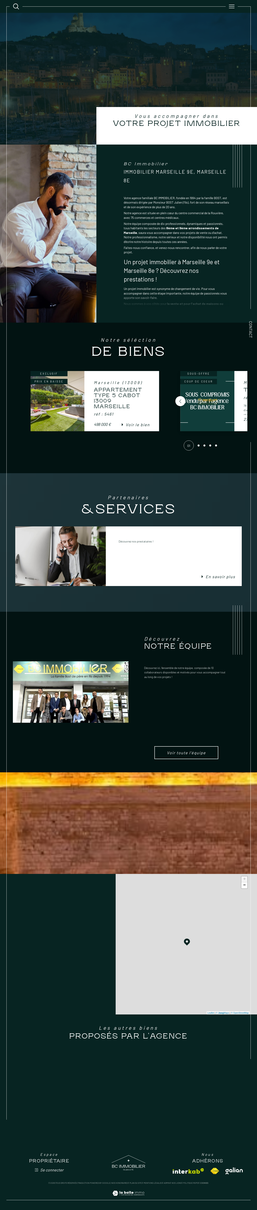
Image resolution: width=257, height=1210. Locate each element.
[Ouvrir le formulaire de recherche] (16, 6)
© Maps (222, 1013)
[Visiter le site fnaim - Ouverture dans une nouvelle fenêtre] (214, 1171)
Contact (250, 329)
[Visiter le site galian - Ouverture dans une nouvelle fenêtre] (234, 1170)
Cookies (204, 1183)
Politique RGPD (190, 1183)
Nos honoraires (119, 1183)
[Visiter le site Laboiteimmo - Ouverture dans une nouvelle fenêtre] (128, 1198)
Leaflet (211, 1013)
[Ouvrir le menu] (232, 6)
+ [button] (244, 879)
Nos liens (176, 1183)
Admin (167, 1183)
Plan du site (136, 1183)
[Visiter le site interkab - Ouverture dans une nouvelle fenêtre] (188, 1171)
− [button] (244, 885)
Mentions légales (153, 1183)
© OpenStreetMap (240, 1013)
